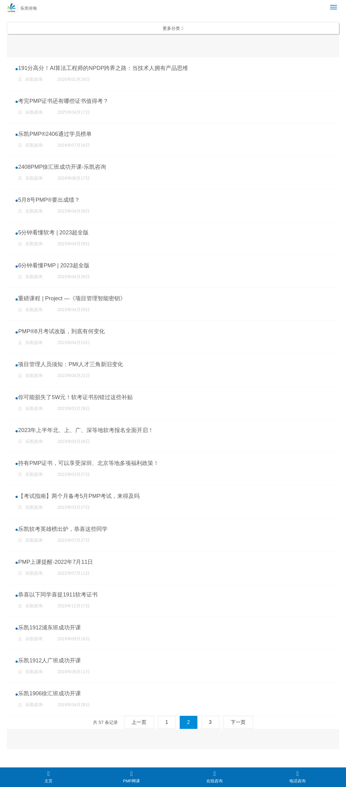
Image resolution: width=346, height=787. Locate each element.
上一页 (138, 735)
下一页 (238, 735)
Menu (334, 4)
